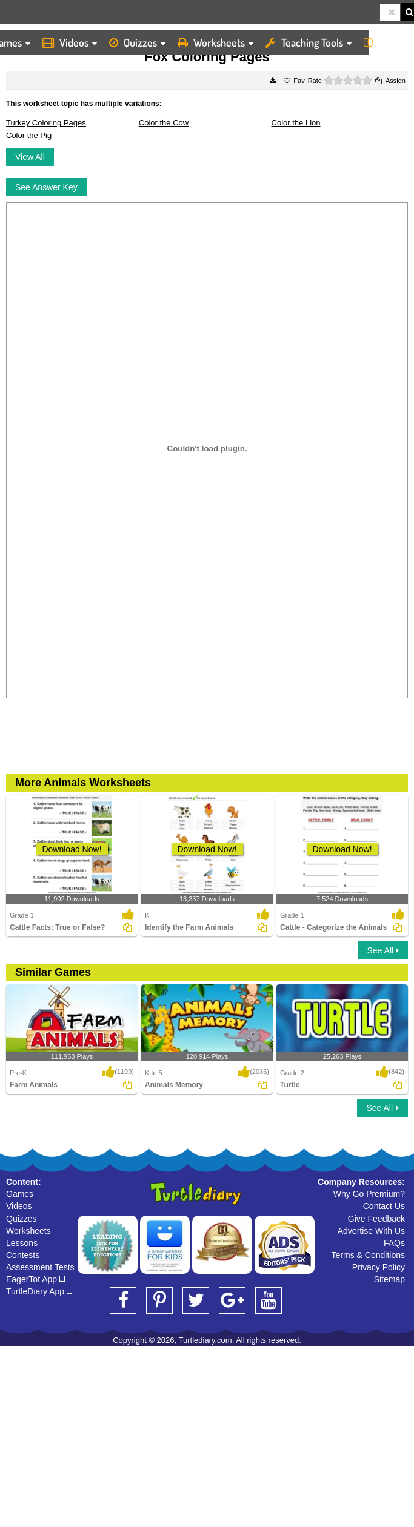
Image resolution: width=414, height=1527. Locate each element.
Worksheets (215, 42)
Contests (22, 1255)
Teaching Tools (308, 42)
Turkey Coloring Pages (46, 122)
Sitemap (389, 1279)
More (386, 42)
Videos (69, 42)
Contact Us (384, 1206)
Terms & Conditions (368, 1255)
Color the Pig (29, 135)
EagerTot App (35, 1279)
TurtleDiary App (39, 1291)
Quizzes (137, 42)
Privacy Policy (378, 1267)
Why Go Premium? (369, 1194)
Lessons (22, 1243)
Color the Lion (296, 122)
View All (30, 157)
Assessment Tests (40, 1267)
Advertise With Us (371, 1231)
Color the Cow (164, 122)
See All (383, 950)
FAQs (394, 1243)
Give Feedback (376, 1219)
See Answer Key (46, 187)
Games (19, 1194)
